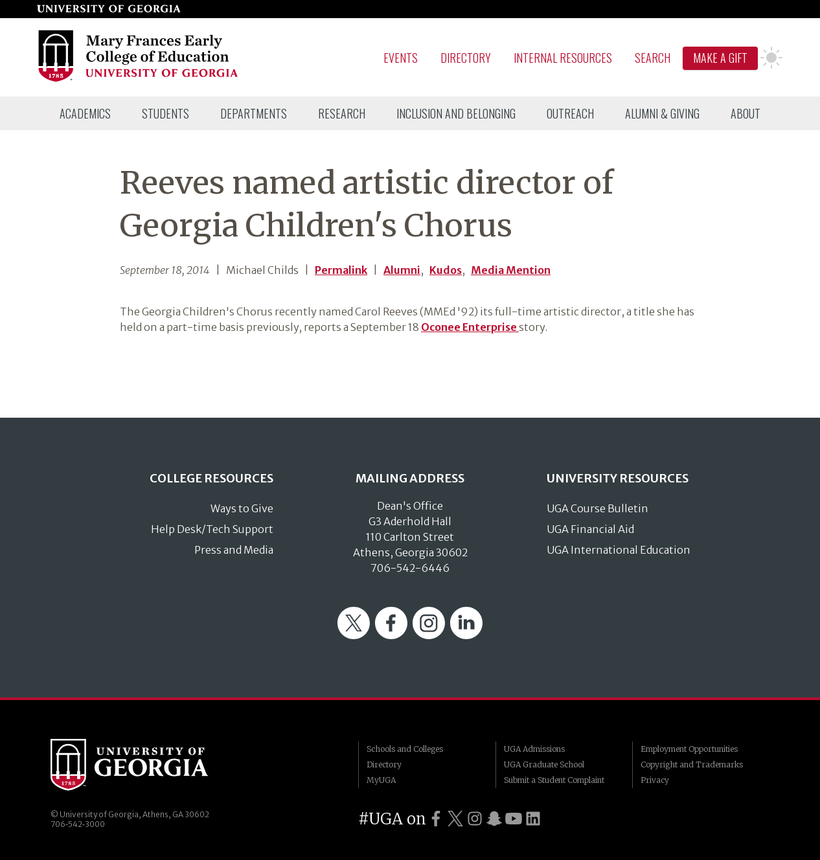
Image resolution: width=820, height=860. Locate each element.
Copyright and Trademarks (692, 764)
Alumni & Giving (662, 113)
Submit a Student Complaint (554, 780)
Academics (85, 113)
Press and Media (233, 549)
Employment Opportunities (689, 749)
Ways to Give (242, 508)
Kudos (445, 270)
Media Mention (511, 270)
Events (400, 57)
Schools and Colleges (405, 749)
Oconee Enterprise (470, 327)
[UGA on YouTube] (513, 819)
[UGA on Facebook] (436, 819)
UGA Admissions (534, 749)
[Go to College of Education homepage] (139, 79)
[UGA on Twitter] (455, 819)
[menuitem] (85, 113)
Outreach (570, 113)
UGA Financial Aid (590, 529)
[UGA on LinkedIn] (533, 819)
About (745, 113)
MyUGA (381, 780)
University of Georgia (148, 765)
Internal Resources (563, 57)
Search (652, 57)
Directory (465, 57)
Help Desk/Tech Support (212, 529)
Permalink (341, 270)
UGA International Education (618, 549)
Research (341, 113)
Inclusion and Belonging (456, 113)
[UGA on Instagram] (474, 819)
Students (165, 113)
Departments (253, 113)
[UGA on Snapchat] (494, 819)
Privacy (655, 780)
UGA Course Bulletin (597, 508)
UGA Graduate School (544, 764)
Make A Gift (720, 57)
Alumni (401, 270)
